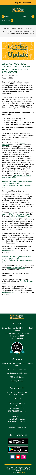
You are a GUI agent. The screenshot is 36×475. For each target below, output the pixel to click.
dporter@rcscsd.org (9, 251)
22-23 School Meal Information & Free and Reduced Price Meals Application (20, 32)
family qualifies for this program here (15, 214)
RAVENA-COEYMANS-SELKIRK (13, 28)
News (30, 28)
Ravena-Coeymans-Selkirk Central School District (17, 364)
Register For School (23, 3)
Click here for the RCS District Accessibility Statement (17, 393)
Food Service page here (16, 268)
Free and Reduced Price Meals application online (16, 217)
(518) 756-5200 (17, 338)
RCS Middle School (17, 377)
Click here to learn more (17, 428)
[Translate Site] (27, 16)
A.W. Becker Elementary (17, 369)
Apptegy (22, 472)
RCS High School (17, 381)
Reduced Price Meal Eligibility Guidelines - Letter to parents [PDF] (17, 182)
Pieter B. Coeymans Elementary (17, 373)
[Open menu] (6, 16)
